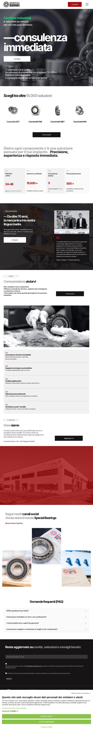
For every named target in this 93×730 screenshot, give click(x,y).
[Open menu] (87, 4)
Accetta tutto (46, 716)
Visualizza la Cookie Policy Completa (14, 708)
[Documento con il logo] (76, 568)
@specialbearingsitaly (14, 523)
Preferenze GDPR (46, 727)
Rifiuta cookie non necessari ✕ (81, 693)
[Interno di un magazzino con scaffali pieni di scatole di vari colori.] (76, 539)
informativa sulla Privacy (34, 666)
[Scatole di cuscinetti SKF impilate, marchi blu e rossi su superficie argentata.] (16, 539)
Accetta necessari (46, 722)
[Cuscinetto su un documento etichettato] (46, 546)
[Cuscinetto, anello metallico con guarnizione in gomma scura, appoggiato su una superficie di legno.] (16, 568)
